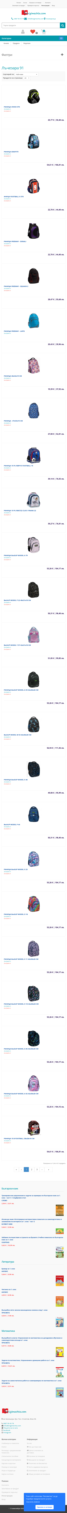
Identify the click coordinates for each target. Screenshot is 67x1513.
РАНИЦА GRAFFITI (11, 152)
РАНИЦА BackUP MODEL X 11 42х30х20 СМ (21, 959)
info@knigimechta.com (12, 1426)
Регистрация (45, 5)
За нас (25, 2)
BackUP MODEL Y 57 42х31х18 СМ (17, 645)
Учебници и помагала (10, 1443)
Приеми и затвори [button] (44, 1507)
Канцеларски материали (11, 1460)
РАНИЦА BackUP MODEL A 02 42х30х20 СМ (21, 1094)
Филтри (7, 55)
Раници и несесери (9, 1467)
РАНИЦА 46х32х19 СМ (13, 376)
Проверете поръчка (33, 5)
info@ (34, 19)
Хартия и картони (9, 1463)
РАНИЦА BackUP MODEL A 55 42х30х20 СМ (21, 690)
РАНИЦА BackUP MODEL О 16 (16, 914)
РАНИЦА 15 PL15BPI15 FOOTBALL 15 (18, 466)
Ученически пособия (10, 1456)
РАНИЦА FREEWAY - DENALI (15, 241)
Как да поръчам (34, 1447)
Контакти (47, 2)
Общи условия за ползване (38, 1474)
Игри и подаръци (8, 1470)
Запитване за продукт (18, 5)
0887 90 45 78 (17, 19)
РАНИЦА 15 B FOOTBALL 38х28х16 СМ (19, 1138)
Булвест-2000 (7, 1224)
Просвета (6, 1313)
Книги (4, 1447)
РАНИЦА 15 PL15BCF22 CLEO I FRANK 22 (20, 510)
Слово (4, 1200)
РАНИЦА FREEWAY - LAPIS (14, 331)
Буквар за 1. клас (8, 1269)
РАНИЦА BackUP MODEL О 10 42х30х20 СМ (21, 1004)
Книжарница (50, 19)
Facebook (6, 1430)
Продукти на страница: (13, 78)
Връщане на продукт (36, 1460)
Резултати (26, 43)
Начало (19, 2)
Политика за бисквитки (37, 1463)
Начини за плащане (36, 1456)
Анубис (5, 1271)
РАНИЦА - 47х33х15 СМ (13, 421)
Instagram (7, 1432)
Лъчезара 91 (7, 109)
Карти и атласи (7, 1474)
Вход (53, 5)
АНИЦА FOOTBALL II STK (14, 196)
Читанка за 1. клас (9, 1289)
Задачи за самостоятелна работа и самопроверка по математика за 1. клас (32, 1381)
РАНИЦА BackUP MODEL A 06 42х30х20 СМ (21, 1049)
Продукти (16, 43)
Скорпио (5, 1242)
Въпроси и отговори (35, 2)
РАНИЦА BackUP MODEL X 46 (16, 780)
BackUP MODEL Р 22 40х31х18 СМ (17, 600)
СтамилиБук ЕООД (17, 1508)
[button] (26, 74)
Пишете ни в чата (11, 1428)
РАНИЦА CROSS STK (12, 107)
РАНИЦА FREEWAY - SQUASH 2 (16, 286)
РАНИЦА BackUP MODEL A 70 (16, 555)
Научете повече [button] (33, 1502)
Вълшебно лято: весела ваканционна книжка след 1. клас (25, 1310)
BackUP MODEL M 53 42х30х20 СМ (17, 735)
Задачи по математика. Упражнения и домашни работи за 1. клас (28, 1360)
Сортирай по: (8, 74)
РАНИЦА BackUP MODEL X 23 (16, 869)
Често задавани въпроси (37, 1467)
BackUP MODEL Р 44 (12, 824)
